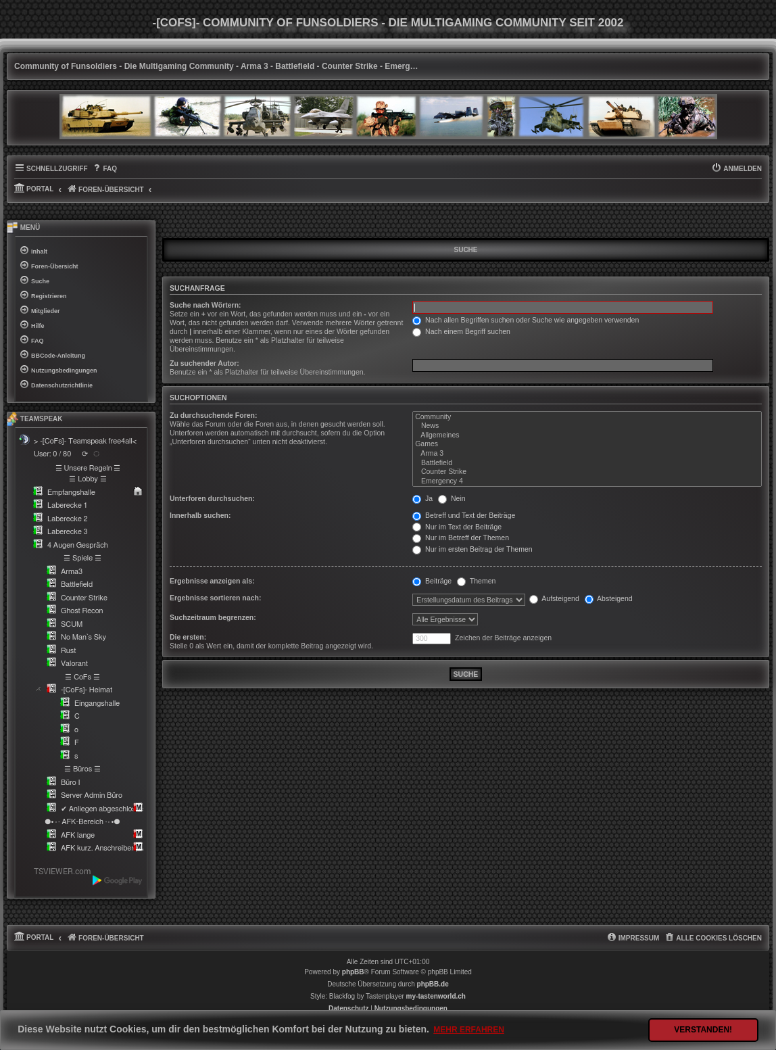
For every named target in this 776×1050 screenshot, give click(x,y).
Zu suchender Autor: (204, 363)
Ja (422, 498)
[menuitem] (104, 169)
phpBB (353, 972)
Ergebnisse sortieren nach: (215, 598)
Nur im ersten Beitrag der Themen (472, 549)
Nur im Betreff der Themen (460, 537)
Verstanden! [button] (703, 1029)
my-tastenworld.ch (436, 996)
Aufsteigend (554, 598)
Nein (452, 498)
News (587, 426)
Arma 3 (587, 453)
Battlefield (587, 463)
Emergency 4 (587, 481)
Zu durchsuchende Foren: (214, 415)
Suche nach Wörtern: (205, 305)
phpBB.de (433, 984)
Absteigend (609, 598)
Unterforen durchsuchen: (212, 498)
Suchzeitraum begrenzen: (213, 617)
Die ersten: (188, 637)
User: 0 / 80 (52, 454)
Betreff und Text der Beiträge (463, 515)
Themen (476, 581)
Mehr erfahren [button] (468, 1029)
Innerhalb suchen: (200, 515)
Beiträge (432, 581)
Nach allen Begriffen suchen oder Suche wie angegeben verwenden (525, 320)
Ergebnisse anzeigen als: (212, 581)
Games (587, 444)
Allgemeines (587, 435)
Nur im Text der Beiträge (457, 527)
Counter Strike (587, 472)
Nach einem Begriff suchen (461, 331)
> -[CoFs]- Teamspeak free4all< (85, 441)
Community (587, 417)
